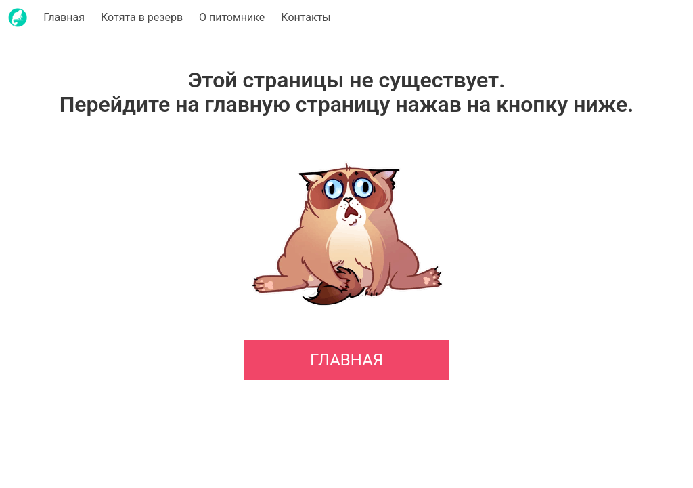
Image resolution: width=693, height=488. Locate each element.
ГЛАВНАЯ (346, 359)
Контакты (305, 17)
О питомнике (232, 17)
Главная (64, 17)
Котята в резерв (142, 17)
